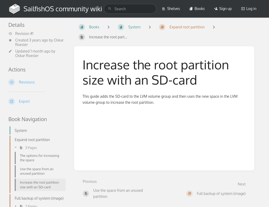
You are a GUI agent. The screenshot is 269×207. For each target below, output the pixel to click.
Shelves (171, 8)
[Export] (37, 101)
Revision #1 (20, 34)
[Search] (110, 9)
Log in (248, 8)
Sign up (223, 8)
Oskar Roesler (27, 55)
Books (197, 8)
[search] (130, 9)
